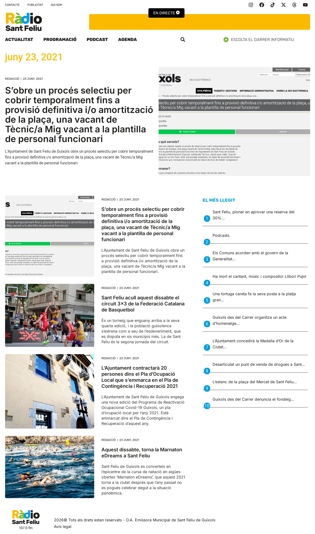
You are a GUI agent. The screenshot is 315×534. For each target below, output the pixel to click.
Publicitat (35, 5)
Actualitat (19, 39)
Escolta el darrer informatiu (260, 39)
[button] (182, 39)
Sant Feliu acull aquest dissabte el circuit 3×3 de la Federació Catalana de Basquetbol (142, 304)
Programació (60, 39)
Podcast (97, 39)
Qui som (56, 5)
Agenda (127, 39)
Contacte (12, 5)
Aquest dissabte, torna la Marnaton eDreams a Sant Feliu (141, 453)
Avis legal (62, 526)
